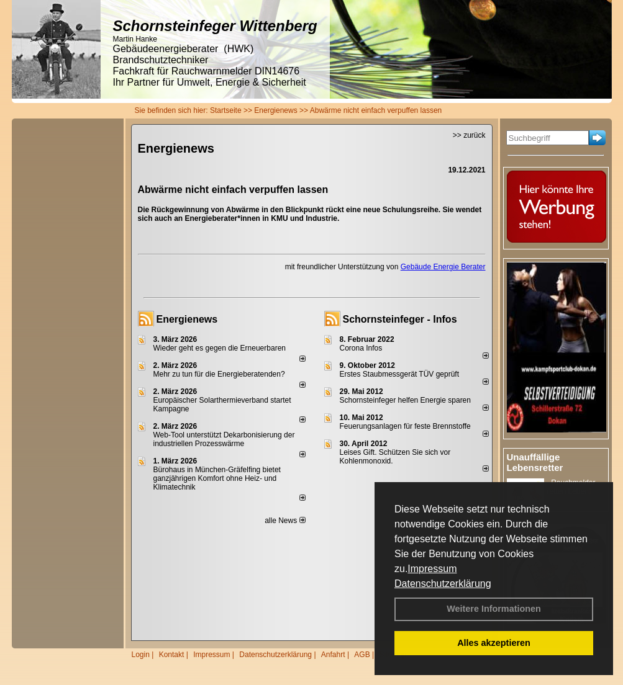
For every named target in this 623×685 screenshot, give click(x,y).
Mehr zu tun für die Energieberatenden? (219, 374)
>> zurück (469, 135)
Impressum (432, 568)
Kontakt (171, 654)
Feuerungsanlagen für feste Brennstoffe (405, 426)
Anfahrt (333, 654)
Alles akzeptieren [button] (493, 643)
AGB (362, 654)
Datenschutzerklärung (442, 583)
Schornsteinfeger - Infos (400, 319)
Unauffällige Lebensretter (535, 462)
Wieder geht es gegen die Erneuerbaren (219, 348)
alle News (285, 520)
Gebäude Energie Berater (443, 266)
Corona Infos (361, 348)
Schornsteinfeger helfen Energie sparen (405, 400)
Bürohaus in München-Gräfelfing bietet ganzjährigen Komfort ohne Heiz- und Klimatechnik (217, 478)
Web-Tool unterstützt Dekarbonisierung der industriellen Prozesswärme (224, 439)
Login (141, 654)
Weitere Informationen (494, 609)
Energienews (187, 319)
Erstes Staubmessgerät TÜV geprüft (400, 374)
